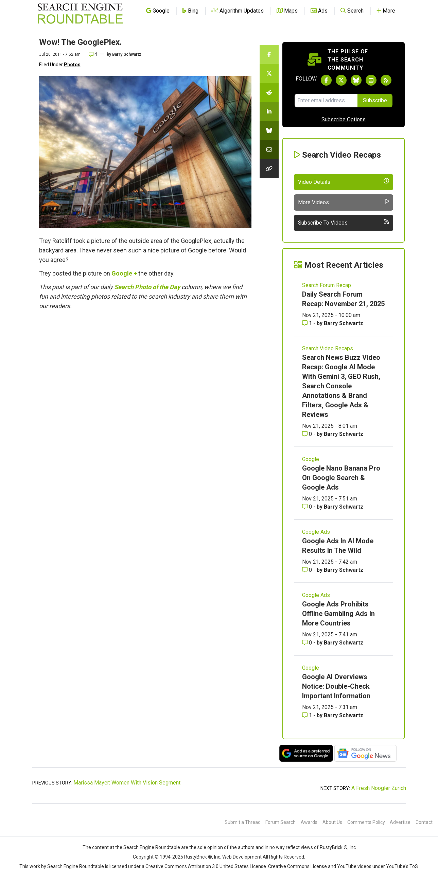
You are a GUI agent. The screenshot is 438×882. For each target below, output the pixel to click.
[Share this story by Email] (269, 149)
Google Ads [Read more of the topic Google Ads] (316, 532)
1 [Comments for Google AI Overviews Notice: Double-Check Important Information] (307, 715)
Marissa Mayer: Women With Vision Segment (126, 782)
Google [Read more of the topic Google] (310, 459)
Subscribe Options (343, 119)
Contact (424, 822)
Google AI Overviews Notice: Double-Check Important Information (336, 686)
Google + (124, 273)
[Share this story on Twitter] (269, 73)
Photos (72, 64)
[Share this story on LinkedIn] (269, 111)
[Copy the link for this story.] (269, 168)
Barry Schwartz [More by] (126, 54)
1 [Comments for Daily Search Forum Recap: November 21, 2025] (307, 323)
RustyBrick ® (198, 857)
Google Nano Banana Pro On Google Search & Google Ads (341, 477)
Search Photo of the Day (147, 286)
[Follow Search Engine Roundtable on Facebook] (326, 80)
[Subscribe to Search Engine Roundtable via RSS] (386, 80)
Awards (309, 822)
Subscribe (375, 100)
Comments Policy (366, 822)
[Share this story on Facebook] (269, 54)
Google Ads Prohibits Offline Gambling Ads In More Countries (338, 613)
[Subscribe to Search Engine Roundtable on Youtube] (371, 80)
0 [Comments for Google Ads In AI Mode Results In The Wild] (307, 570)
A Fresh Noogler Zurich (378, 788)
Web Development (242, 857)
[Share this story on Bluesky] (269, 130)
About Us (332, 822)
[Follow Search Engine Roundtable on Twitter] (341, 80)
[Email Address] (326, 100)
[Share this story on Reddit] (269, 92)
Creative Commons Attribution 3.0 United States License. (206, 866)
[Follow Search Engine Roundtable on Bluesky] (356, 80)
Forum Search (280, 822)
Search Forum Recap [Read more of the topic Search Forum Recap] (326, 285)
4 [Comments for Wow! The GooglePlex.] (93, 54)
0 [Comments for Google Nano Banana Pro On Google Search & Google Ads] (307, 507)
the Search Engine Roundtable (148, 847)
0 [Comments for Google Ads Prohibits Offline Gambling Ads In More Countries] (307, 642)
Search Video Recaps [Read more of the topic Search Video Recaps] (327, 348)
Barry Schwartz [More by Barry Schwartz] (343, 323)
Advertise (400, 822)
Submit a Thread (243, 822)
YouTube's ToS (402, 866)
